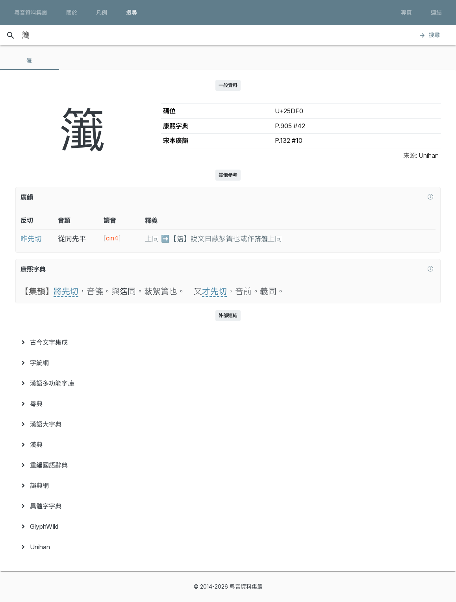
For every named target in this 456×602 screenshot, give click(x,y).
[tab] (29, 60)
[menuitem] (228, 342)
